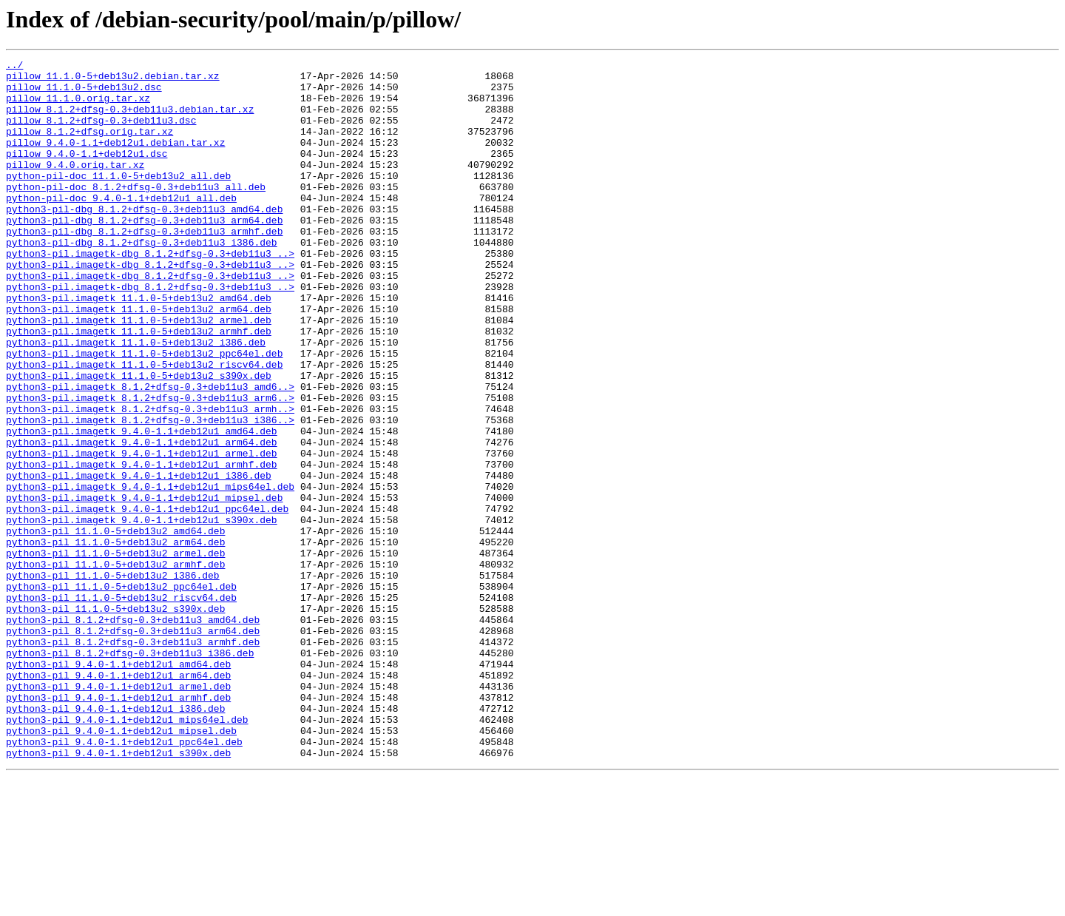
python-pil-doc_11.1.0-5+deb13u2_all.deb (118, 199)
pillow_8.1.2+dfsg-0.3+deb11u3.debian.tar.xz (130, 120)
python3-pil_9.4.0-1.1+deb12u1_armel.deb (118, 812)
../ (14, 66)
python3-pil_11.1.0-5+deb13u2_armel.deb (115, 652)
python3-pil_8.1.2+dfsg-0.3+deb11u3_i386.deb (130, 772)
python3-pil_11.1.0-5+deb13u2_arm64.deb (115, 639)
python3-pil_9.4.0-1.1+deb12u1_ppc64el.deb (124, 879)
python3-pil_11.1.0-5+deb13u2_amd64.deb (115, 626)
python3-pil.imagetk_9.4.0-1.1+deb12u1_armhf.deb (141, 546)
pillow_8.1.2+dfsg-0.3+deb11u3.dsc (101, 133)
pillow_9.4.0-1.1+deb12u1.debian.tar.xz (115, 159)
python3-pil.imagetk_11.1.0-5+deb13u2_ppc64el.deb (144, 413)
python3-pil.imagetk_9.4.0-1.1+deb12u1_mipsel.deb (144, 586)
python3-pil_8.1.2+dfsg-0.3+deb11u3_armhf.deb (133, 759)
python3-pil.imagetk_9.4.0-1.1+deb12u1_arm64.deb (141, 519)
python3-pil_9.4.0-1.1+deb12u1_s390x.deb (118, 892)
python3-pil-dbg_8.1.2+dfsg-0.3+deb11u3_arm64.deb (144, 253)
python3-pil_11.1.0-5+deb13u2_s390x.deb (115, 719)
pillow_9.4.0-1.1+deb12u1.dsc (86, 173)
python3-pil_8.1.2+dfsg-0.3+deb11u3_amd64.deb (133, 732)
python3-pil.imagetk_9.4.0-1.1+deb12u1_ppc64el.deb (147, 599)
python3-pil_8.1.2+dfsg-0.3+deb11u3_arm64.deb (133, 745)
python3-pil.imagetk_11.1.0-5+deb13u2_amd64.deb (138, 346)
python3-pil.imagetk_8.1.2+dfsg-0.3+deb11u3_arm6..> (150, 466)
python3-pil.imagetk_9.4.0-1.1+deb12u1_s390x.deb (141, 612)
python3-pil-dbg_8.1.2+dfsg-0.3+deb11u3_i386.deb (141, 279)
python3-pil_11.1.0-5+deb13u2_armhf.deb (115, 666)
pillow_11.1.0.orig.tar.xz (78, 106)
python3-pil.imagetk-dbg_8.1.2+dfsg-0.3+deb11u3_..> (150, 293)
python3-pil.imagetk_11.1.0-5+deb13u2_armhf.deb (138, 386)
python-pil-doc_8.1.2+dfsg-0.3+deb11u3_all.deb (136, 213)
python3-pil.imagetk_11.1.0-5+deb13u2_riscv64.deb (144, 426)
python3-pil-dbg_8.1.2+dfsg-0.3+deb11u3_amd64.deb (144, 239)
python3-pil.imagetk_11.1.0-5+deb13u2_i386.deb (136, 399)
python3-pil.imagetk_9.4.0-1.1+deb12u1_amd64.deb (141, 506)
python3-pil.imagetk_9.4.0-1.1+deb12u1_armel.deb (141, 532)
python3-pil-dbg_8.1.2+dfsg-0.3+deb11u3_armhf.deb (144, 266)
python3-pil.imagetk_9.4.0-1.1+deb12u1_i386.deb (138, 559)
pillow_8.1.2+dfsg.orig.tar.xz (89, 146)
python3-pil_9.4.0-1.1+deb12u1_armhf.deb (118, 825)
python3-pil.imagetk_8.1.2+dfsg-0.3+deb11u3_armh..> (150, 479)
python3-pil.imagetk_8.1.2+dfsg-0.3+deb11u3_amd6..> (150, 452)
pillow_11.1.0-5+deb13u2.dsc (84, 93)
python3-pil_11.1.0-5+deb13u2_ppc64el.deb (121, 692)
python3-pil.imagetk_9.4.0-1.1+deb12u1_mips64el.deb (150, 572)
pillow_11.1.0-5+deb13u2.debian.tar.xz (113, 80)
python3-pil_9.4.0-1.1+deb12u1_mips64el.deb (127, 852)
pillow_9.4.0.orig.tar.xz (75, 186)
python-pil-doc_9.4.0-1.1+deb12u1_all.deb (121, 226)
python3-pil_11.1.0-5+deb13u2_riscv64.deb (121, 706)
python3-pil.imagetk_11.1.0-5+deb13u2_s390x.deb (138, 439)
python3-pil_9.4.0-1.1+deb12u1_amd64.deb (118, 785)
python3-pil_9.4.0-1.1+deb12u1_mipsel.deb (121, 865)
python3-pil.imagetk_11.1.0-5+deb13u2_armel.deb (138, 373)
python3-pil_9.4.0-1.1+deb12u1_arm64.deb (118, 799)
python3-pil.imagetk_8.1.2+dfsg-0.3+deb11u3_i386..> (150, 492)
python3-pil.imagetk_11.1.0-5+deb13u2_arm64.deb (138, 359)
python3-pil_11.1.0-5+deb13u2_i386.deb (113, 679)
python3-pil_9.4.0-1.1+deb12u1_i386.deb (115, 839)
